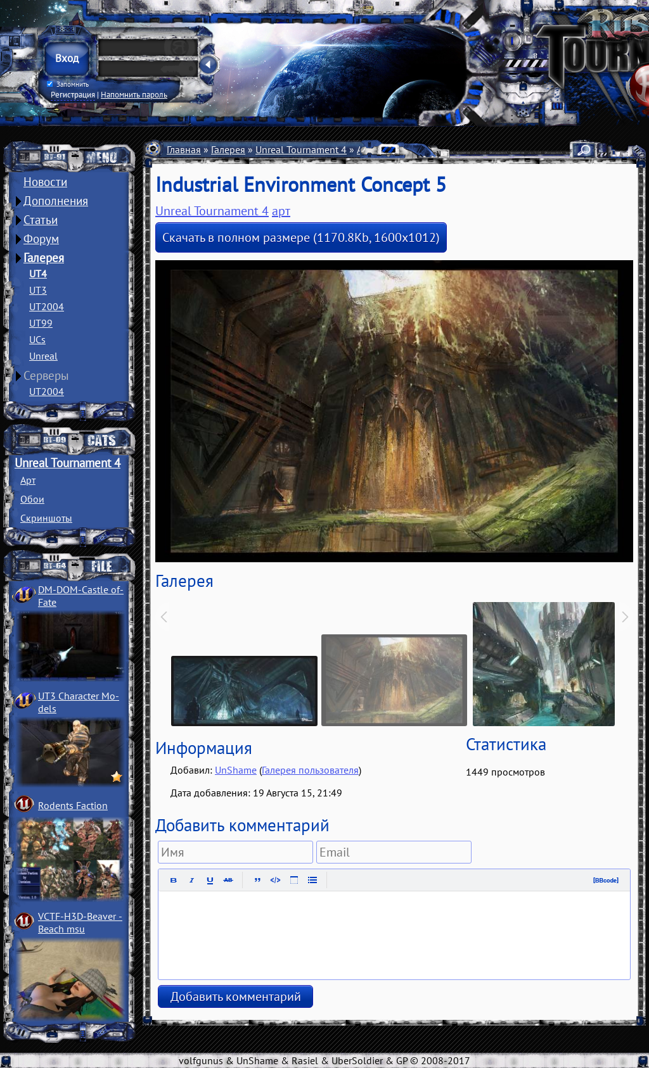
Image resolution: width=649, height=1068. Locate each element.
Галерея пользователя (310, 769)
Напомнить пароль (134, 94)
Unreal (43, 355)
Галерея (43, 257)
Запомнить (68, 84)
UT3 (38, 290)
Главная (184, 149)
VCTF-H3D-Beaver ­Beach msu (80, 922)
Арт (27, 480)
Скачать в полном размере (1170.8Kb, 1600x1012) (301, 237)
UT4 (38, 273)
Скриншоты (46, 518)
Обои (32, 499)
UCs (37, 339)
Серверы (46, 375)
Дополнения (55, 200)
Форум (41, 238)
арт (281, 211)
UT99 (41, 323)
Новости (45, 181)
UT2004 (46, 306)
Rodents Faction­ (73, 805)
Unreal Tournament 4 (67, 462)
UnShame (236, 769)
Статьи (40, 219)
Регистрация (73, 94)
